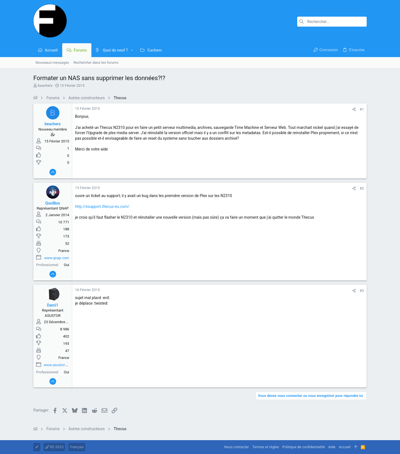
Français (77, 447)
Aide (332, 447)
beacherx (45, 85)
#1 (362, 109)
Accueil (345, 447)
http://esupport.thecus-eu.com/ (102, 206)
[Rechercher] (332, 22)
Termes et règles (265, 447)
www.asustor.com (58, 365)
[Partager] (354, 109)
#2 (362, 188)
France (63, 251)
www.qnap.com (56, 258)
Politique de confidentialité (303, 447)
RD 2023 (54, 447)
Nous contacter (236, 447)
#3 (362, 291)
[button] (132, 50)
